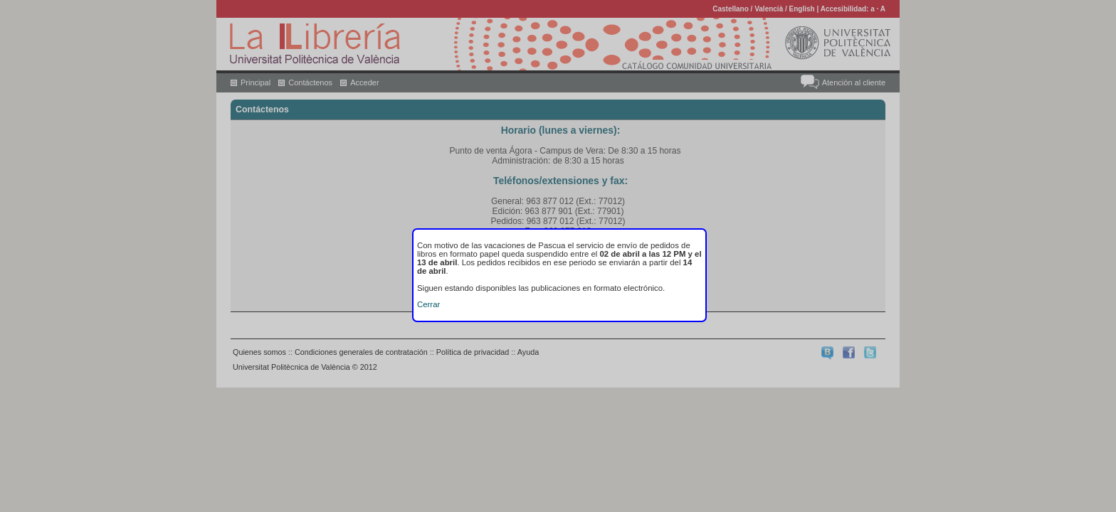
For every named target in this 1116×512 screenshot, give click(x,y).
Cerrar (428, 304)
